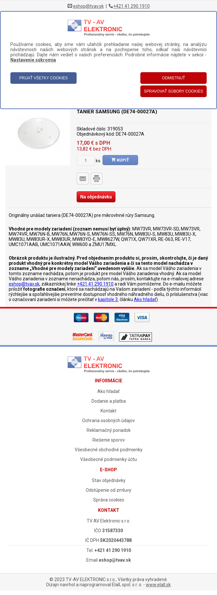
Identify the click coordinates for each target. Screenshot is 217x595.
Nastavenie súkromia (33, 59)
